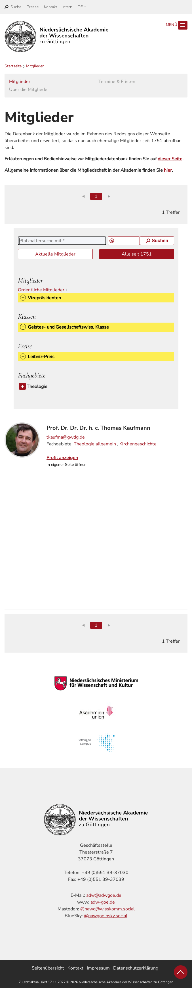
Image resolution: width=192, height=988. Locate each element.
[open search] (13, 7)
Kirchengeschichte (138, 444)
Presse (33, 7)
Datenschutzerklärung (135, 968)
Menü (176, 25)
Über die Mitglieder (29, 89)
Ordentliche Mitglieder (45, 290)
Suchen (157, 240)
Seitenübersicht (48, 968)
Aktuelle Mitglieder (55, 254)
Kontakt (50, 7)
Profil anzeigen (62, 457)
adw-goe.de (102, 902)
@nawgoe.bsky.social (105, 916)
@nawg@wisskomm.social (107, 909)
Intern (67, 7)
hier (168, 170)
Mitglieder (35, 66)
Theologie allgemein (95, 444)
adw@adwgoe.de (103, 895)
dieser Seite (170, 159)
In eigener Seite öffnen (66, 464)
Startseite (13, 66)
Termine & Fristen (116, 81)
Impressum (98, 968)
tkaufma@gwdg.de (66, 437)
